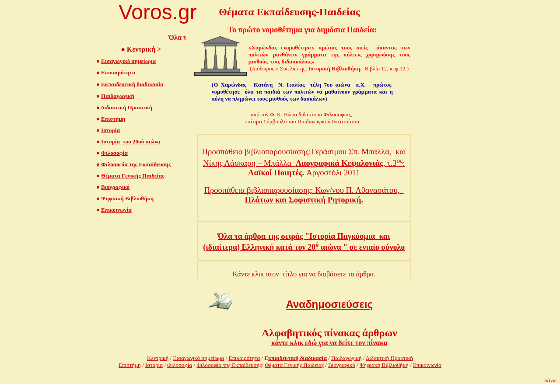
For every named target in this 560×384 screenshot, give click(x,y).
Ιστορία (110, 130)
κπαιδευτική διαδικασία (297, 358)
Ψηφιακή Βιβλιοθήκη (127, 198)
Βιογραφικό (115, 187)
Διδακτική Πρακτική (126, 107)
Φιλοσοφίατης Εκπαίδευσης (229, 365)
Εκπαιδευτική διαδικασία (132, 84)
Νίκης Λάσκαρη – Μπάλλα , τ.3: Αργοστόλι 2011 (304, 167)
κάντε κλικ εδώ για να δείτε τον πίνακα (329, 342)
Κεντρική (157, 358)
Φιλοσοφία (114, 153)
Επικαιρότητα (118, 72)
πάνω (550, 380)
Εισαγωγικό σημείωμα (128, 61)
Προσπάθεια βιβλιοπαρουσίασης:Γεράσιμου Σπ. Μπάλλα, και (304, 151)
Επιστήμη (113, 118)
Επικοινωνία (116, 209)
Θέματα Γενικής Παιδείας (132, 175)
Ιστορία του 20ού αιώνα (130, 141)
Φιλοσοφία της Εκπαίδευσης (133, 164)
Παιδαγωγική (117, 96)
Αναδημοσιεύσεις (329, 304)
